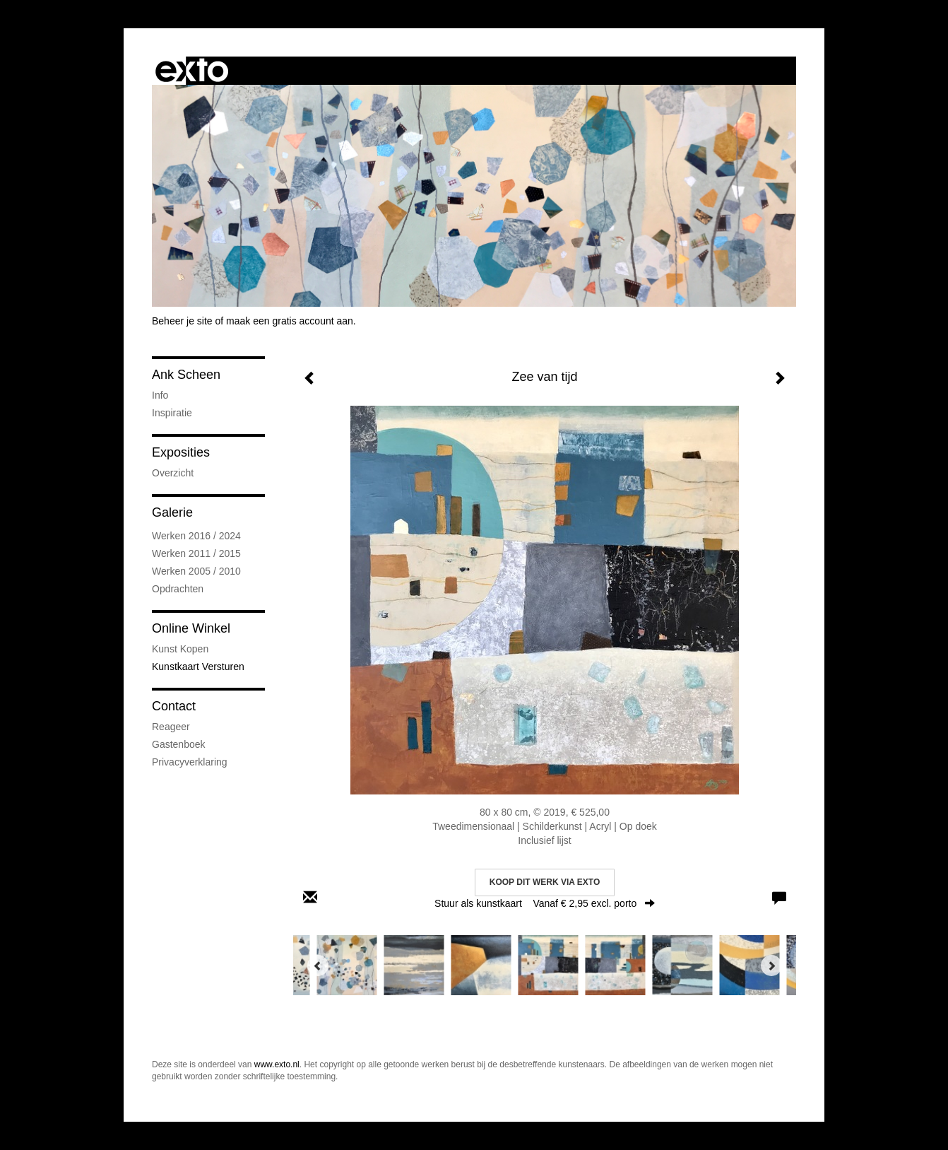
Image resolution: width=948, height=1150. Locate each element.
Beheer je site (182, 321)
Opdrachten (177, 588)
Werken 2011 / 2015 (196, 553)
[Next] (771, 965)
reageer (171, 726)
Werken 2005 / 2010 (196, 571)
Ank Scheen (186, 375)
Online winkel (191, 628)
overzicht (173, 473)
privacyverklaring (189, 762)
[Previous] (317, 965)
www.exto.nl (277, 1064)
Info (160, 395)
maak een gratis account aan (289, 321)
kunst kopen (180, 649)
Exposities (181, 452)
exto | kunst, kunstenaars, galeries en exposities (192, 71)
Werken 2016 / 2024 (196, 535)
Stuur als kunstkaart (544, 903)
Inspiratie (172, 412)
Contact (174, 706)
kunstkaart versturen (198, 666)
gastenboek (179, 744)
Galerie (172, 512)
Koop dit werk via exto (545, 882)
